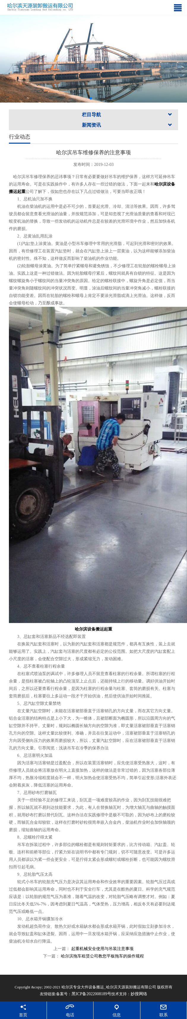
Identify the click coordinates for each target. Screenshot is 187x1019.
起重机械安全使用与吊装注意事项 (102, 948)
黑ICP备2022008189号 (91, 994)
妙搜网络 (139, 994)
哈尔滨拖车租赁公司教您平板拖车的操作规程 (102, 956)
